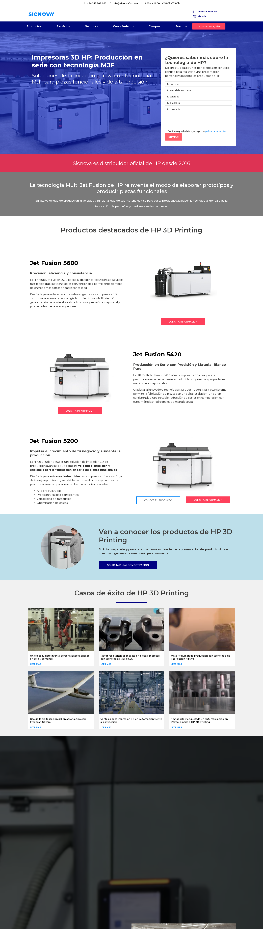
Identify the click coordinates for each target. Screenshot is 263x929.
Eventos (181, 26)
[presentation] (190, 119)
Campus (154, 27)
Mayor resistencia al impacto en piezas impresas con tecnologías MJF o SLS (130, 657)
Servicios (63, 27)
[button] (208, 26)
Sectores (91, 27)
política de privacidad (215, 131)
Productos (34, 27)
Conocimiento (123, 27)
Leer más (35, 664)
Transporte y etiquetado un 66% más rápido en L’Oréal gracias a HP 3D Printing (199, 721)
